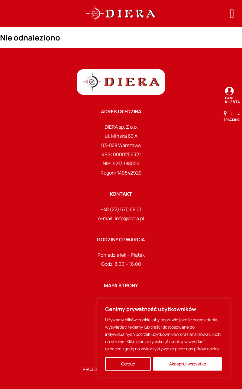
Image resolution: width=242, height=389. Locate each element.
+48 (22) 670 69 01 (121, 209)
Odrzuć (128, 364)
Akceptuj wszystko (187, 364)
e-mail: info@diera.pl (121, 218)
